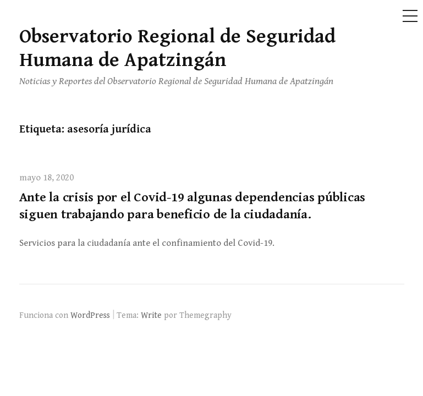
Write (151, 315)
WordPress (90, 315)
